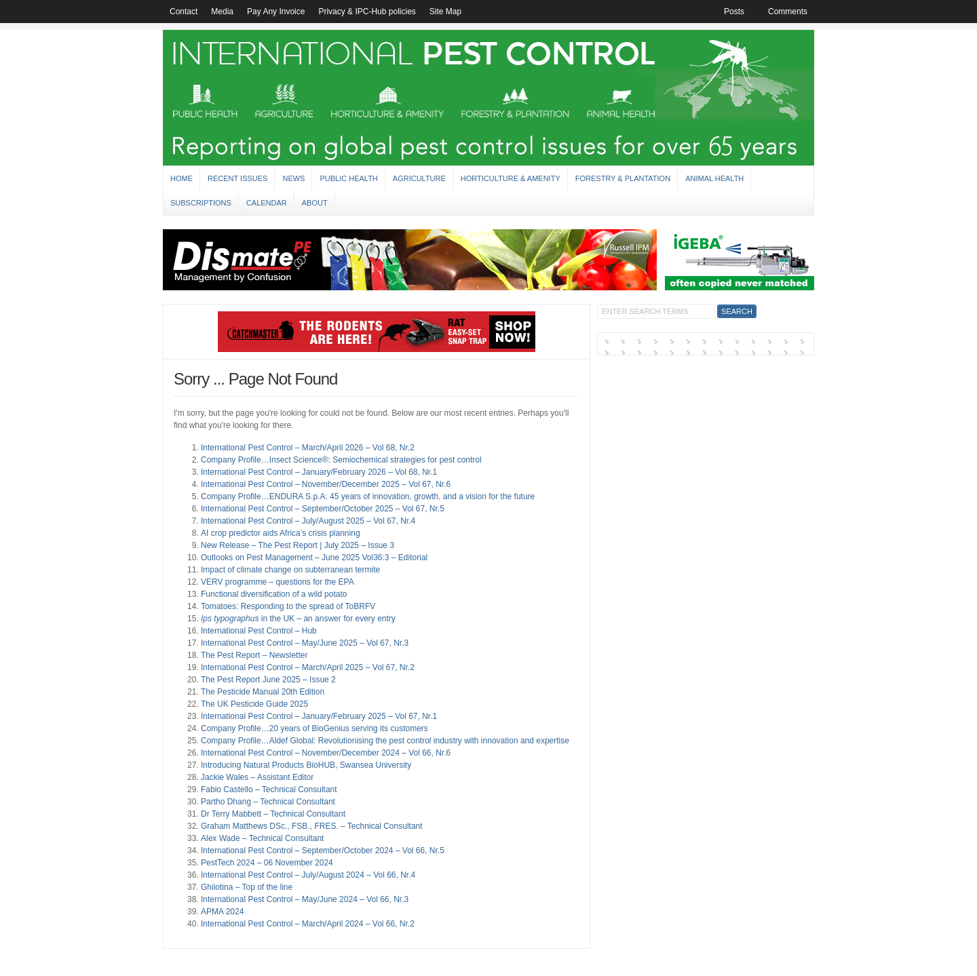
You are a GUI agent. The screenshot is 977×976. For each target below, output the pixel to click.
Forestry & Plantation (622, 178)
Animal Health (714, 178)
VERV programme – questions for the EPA (277, 582)
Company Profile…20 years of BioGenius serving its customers (314, 728)
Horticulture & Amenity (510, 178)
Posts (734, 11)
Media (222, 11)
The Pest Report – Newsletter (254, 655)
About (315, 203)
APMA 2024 (222, 911)
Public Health (348, 178)
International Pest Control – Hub (259, 631)
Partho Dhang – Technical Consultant (268, 801)
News (293, 178)
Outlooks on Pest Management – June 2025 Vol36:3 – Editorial (314, 557)
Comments (787, 11)
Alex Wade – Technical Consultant (262, 838)
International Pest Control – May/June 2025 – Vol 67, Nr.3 (304, 643)
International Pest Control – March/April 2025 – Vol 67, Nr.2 (308, 667)
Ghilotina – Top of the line (246, 887)
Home (181, 178)
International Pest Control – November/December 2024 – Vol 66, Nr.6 (326, 753)
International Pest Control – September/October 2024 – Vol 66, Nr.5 (322, 850)
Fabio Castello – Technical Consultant (269, 789)
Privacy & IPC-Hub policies (366, 11)
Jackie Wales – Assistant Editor (257, 777)
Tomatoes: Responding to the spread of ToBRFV (288, 606)
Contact (183, 11)
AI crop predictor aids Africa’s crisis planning (280, 533)
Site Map (445, 11)
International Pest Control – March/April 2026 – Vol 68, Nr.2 (308, 447)
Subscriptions (200, 203)
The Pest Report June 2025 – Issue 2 (268, 679)
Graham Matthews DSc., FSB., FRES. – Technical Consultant (312, 826)
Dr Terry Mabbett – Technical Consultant (273, 814)
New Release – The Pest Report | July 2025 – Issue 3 (297, 545)
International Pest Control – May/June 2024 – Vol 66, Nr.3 (304, 899)
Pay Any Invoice (276, 11)
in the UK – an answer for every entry (298, 618)
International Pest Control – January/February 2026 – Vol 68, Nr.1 (319, 472)
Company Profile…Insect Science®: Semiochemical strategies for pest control (341, 460)
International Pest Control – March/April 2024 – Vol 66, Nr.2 (308, 924)
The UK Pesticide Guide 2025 (254, 704)
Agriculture (419, 178)
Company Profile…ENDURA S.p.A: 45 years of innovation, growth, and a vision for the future (368, 496)
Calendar (266, 203)
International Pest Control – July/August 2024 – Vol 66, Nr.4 (308, 875)
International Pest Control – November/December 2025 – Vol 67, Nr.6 (326, 484)
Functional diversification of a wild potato (274, 594)
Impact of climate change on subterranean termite (290, 569)
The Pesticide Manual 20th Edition (262, 692)
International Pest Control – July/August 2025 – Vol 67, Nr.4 (308, 521)
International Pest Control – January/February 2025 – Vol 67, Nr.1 (319, 716)
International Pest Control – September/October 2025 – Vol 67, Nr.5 (322, 508)
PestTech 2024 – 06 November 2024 (267, 862)
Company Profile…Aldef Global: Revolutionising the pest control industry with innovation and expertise (385, 740)
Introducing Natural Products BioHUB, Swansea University (306, 765)
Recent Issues (237, 178)
